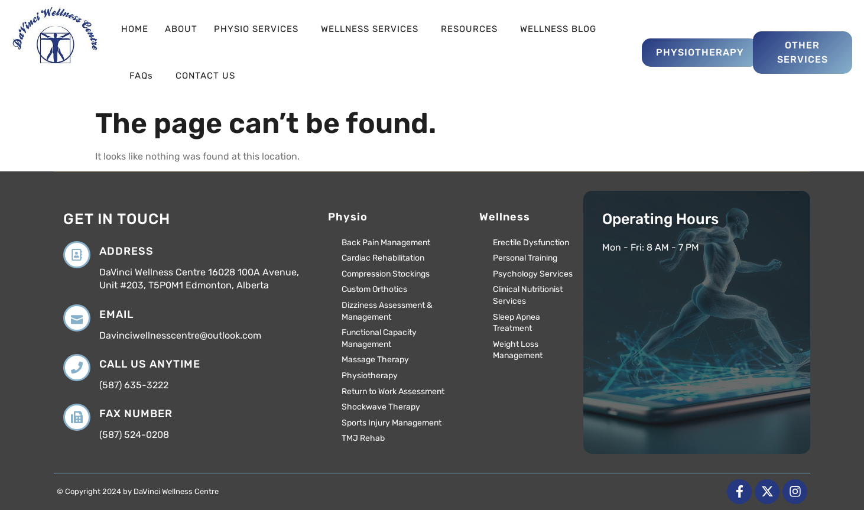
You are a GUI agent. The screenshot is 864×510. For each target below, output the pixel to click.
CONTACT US (205, 75)
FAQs (144, 76)
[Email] (76, 318)
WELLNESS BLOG (558, 29)
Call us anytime (149, 364)
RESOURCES (472, 29)
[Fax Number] (76, 417)
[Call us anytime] (76, 367)
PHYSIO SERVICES (259, 29)
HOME (134, 29)
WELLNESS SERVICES (372, 29)
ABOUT (181, 29)
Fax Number (136, 413)
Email (116, 314)
